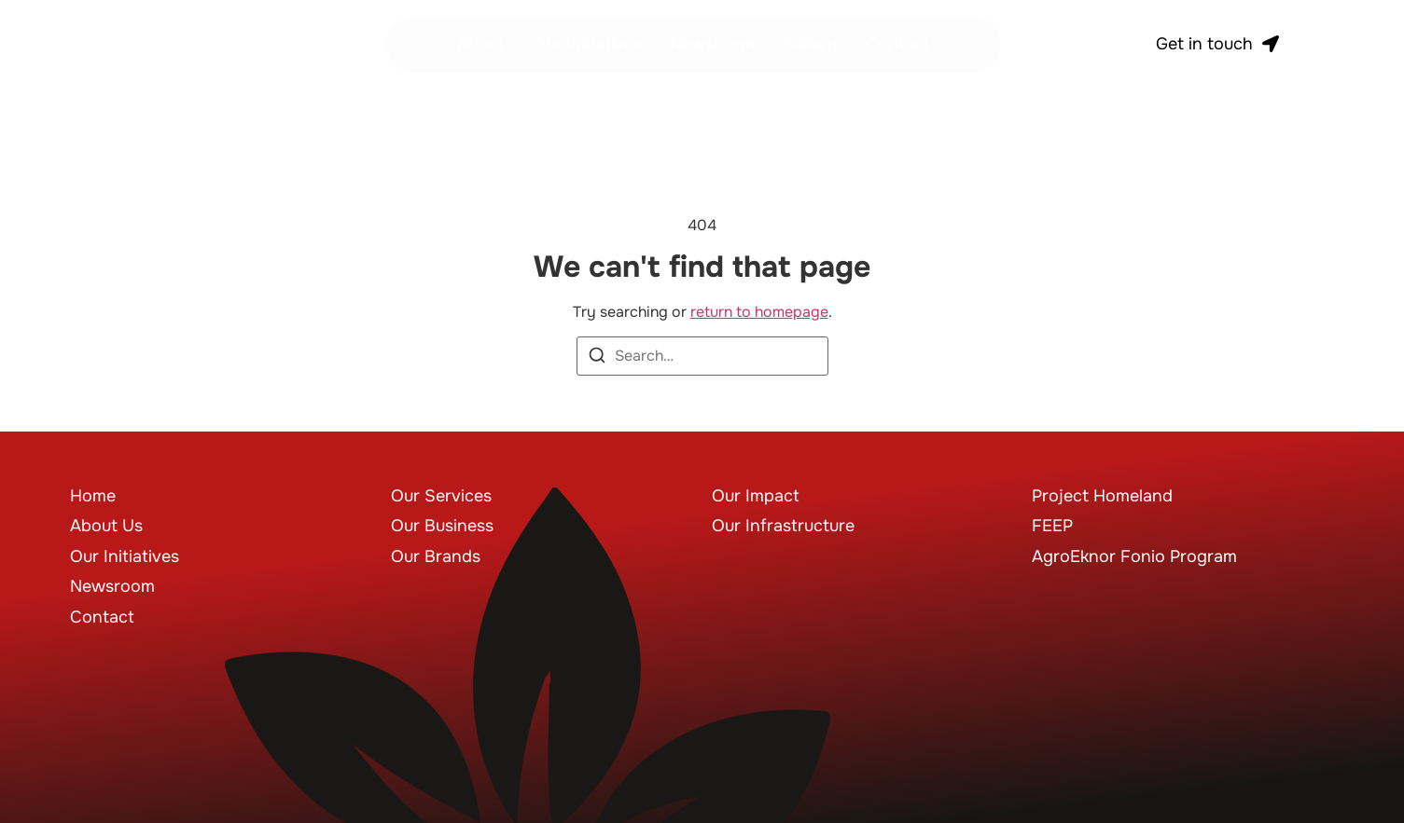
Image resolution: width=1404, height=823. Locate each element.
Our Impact (755, 496)
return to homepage (759, 312)
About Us (106, 525)
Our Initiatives (587, 44)
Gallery (810, 44)
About (481, 44)
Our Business (442, 525)
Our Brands (435, 556)
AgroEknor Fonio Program (1134, 556)
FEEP (1052, 525)
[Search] (597, 358)
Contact (898, 44)
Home (93, 496)
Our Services (441, 496)
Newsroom (712, 44)
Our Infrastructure (783, 525)
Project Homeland (1102, 496)
